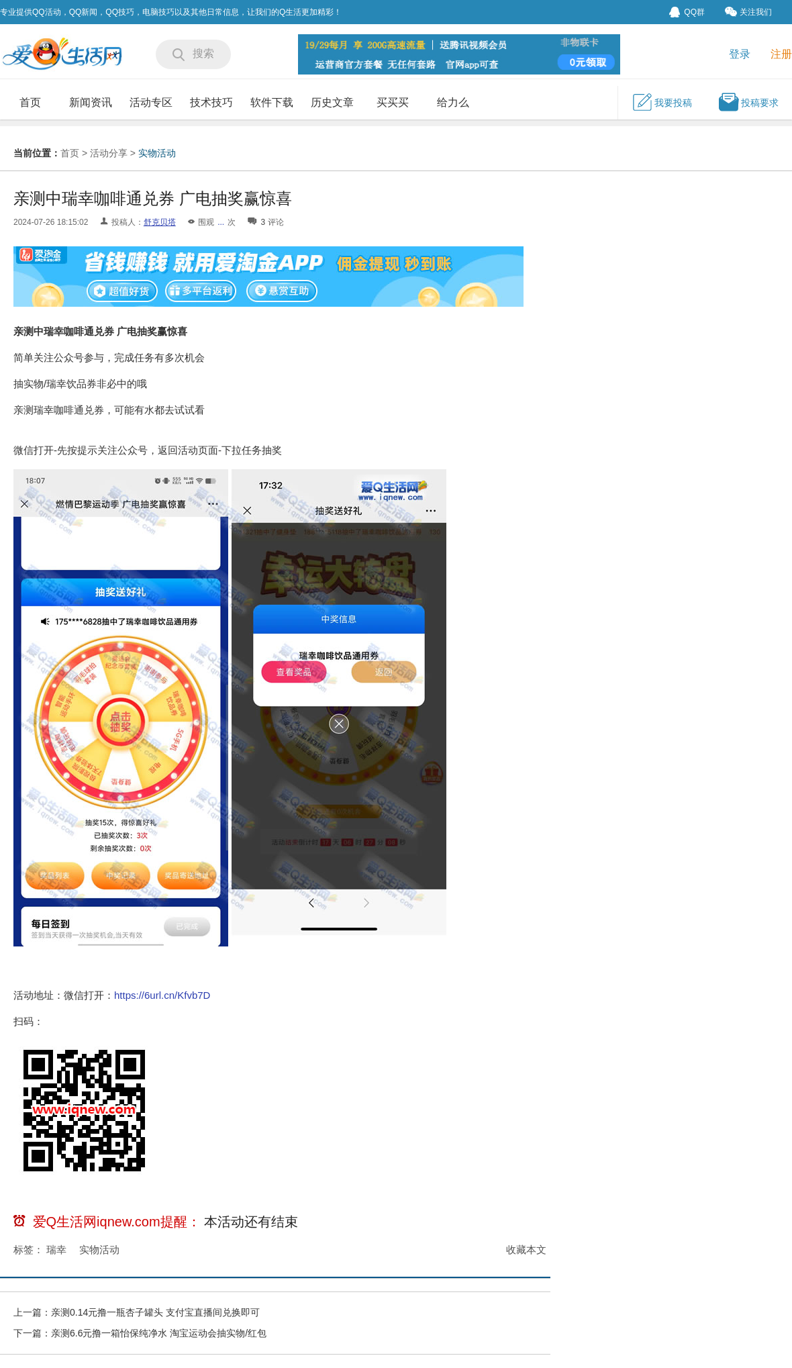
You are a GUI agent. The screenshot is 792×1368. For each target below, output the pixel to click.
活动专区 (151, 102)
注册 (781, 54)
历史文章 (332, 102)
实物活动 (157, 153)
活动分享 (109, 153)
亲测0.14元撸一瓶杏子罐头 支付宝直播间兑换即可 (155, 1312)
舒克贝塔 (160, 222)
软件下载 (271, 102)
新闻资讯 (90, 102)
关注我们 (748, 12)
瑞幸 (56, 1249)
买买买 (393, 102)
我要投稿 (662, 102)
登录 (739, 54)
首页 (30, 102)
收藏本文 (526, 1249)
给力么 (453, 102)
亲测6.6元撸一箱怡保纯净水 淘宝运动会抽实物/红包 (158, 1333)
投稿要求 (748, 102)
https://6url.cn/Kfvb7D (162, 995)
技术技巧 (211, 102)
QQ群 (687, 12)
